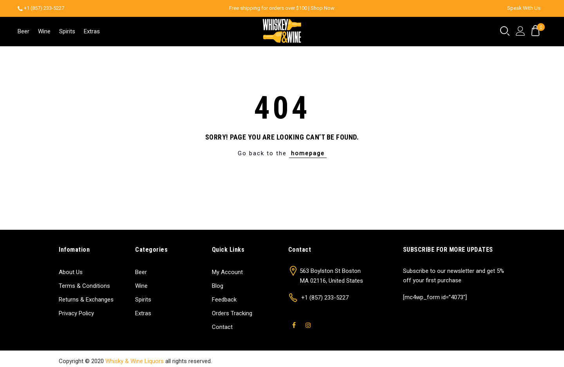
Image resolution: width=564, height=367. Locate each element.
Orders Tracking (232, 313)
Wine (44, 31)
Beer (23, 31)
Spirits (67, 31)
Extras (92, 31)
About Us (71, 272)
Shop (419, 361)
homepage (308, 153)
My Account (227, 272)
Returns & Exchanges (86, 299)
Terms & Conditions (84, 285)
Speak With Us (523, 8)
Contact (222, 327)
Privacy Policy (76, 313)
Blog (217, 285)
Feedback (224, 299)
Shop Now (322, 8)
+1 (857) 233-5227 (44, 8)
